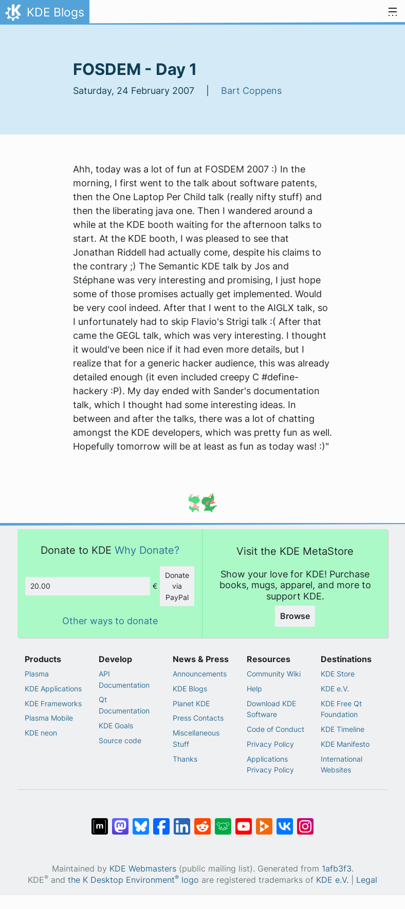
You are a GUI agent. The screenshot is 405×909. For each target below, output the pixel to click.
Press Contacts (198, 717)
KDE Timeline (342, 729)
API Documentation (124, 679)
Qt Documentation (124, 705)
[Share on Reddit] (202, 821)
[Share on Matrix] (99, 821)
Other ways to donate (110, 620)
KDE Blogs (190, 688)
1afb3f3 (337, 869)
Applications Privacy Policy (270, 765)
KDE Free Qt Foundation (341, 709)
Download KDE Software (271, 709)
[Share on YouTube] (243, 821)
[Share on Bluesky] (141, 821)
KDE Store (338, 673)
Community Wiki (274, 673)
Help (254, 688)
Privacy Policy (270, 744)
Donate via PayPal (177, 586)
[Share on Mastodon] (120, 821)
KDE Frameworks (53, 703)
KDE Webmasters (142, 869)
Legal (366, 880)
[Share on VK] (285, 821)
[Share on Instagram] (305, 821)
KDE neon (41, 732)
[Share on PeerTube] (264, 821)
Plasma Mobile (49, 717)
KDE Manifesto (345, 744)
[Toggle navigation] (392, 12)
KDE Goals (116, 725)
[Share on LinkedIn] (182, 821)
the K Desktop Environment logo (133, 880)
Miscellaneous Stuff (196, 738)
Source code (120, 740)
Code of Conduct (275, 729)
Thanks (185, 759)
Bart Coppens (251, 90)
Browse (295, 616)
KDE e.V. (335, 688)
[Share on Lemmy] (223, 821)
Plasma (37, 673)
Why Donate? (147, 550)
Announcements (200, 673)
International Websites (341, 765)
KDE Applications (53, 688)
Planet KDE (191, 703)
